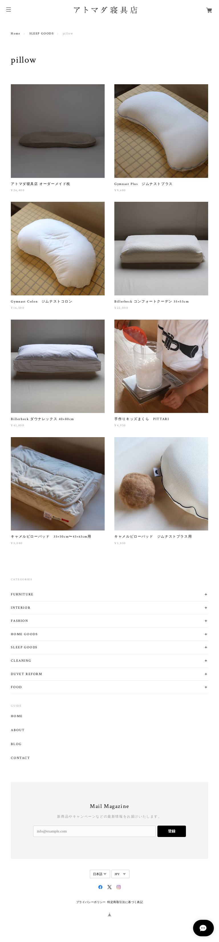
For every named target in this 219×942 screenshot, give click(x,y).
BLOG (16, 744)
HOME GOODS (24, 634)
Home (15, 34)
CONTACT (20, 758)
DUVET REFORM (26, 674)
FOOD (16, 687)
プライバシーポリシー (91, 902)
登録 (171, 831)
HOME (17, 716)
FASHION (19, 621)
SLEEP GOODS (41, 34)
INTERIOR (21, 608)
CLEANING (21, 661)
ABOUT (18, 730)
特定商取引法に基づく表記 (125, 902)
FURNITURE (22, 594)
